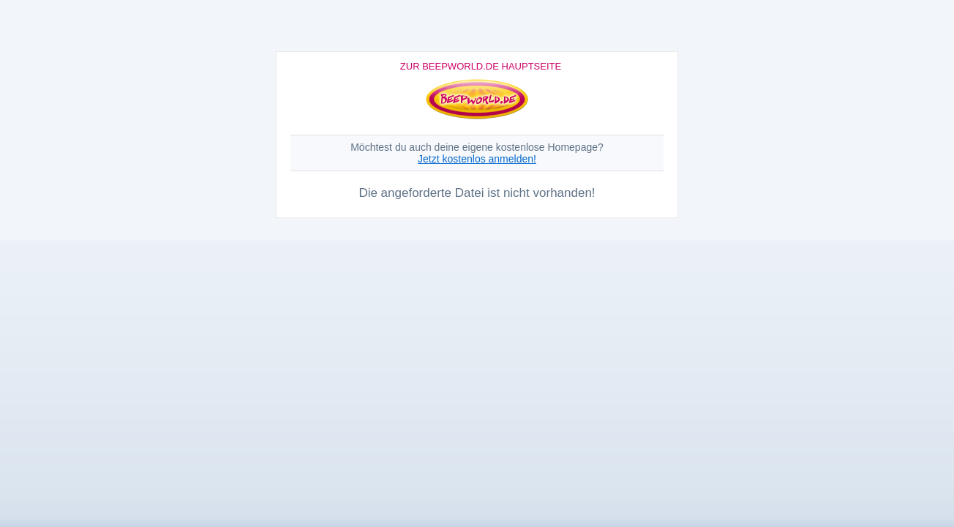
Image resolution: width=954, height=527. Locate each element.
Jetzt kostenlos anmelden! (477, 159)
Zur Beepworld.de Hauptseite (480, 66)
